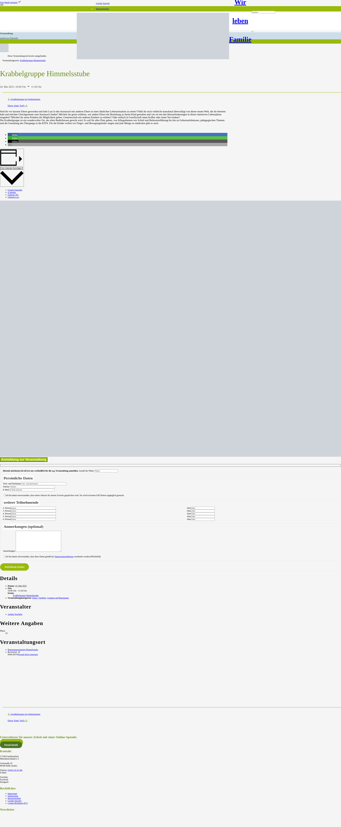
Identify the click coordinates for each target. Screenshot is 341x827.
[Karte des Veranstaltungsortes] (85, 685)
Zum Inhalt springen (10, 2)
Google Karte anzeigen (28, 658)
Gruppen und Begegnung (58, 602)
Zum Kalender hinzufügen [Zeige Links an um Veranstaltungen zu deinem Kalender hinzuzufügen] (11, 168)
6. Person (7, 519)
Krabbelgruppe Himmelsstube (26, 599)
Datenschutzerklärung (64, 560)
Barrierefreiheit (102, 9)
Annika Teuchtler (15, 618)
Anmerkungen (9, 555)
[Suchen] (263, 12)
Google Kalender (15, 190)
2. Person (7, 508)
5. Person (7, 516)
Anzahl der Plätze (86, 471)
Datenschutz (13, 800)
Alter (189, 508)
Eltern (34, 602)
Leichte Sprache (103, 3)
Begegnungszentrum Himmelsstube (23, 654)
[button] (13, 134)
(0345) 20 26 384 (15, 774)
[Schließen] (252, 31)
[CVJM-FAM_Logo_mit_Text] (153, 58)
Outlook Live (13, 197)
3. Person (7, 511)
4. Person (7, 513)
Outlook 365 (13, 195)
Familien (42, 602)
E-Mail (6, 490)
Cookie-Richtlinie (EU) (18, 807)
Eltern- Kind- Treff (16, 106)
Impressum (12, 797)
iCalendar (12, 192)
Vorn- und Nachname (12, 483)
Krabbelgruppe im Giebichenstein (25, 99)
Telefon (6, 487)
